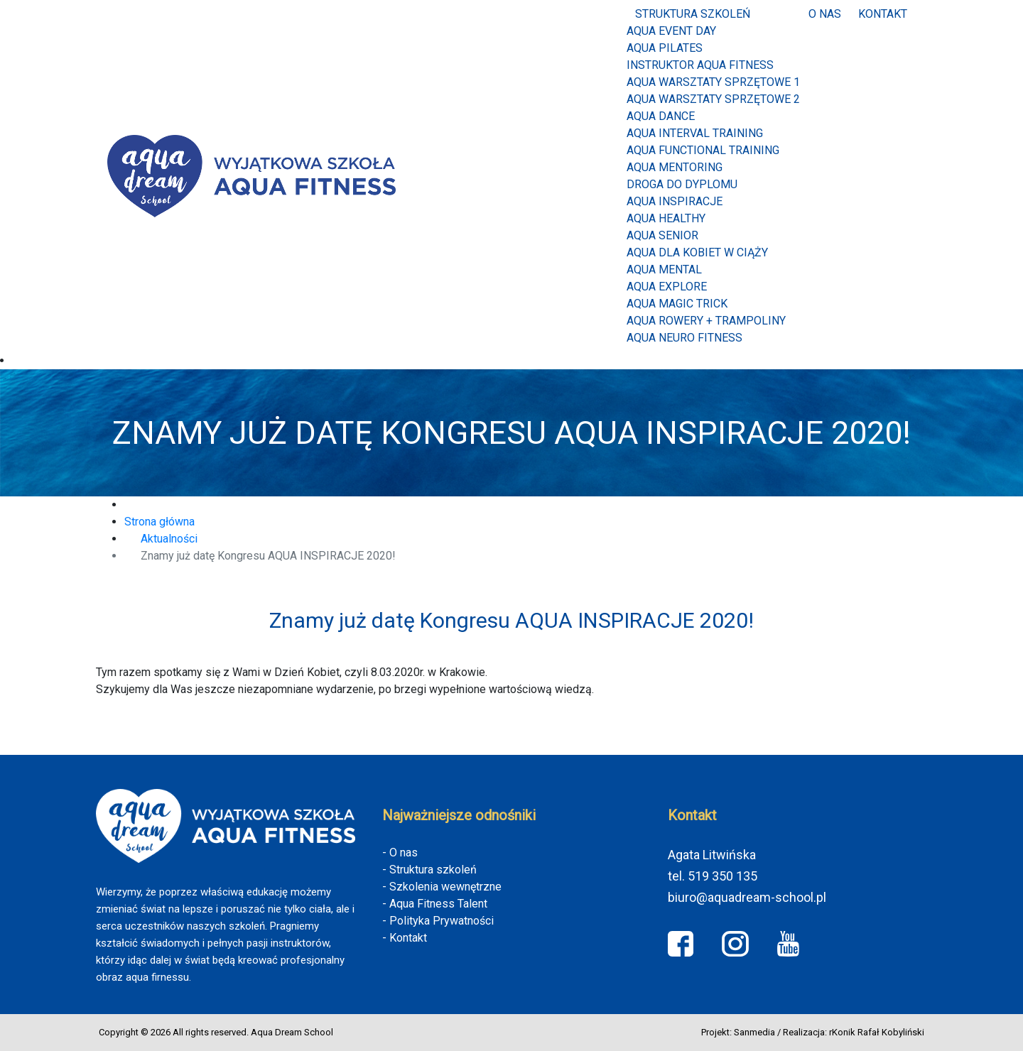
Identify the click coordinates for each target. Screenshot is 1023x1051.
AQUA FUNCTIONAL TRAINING (703, 150)
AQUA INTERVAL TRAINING (695, 133)
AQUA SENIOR (662, 235)
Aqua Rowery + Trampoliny (706, 320)
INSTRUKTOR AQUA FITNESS (700, 65)
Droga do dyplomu (682, 184)
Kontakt (882, 14)
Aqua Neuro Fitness (684, 337)
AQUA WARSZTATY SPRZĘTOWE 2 (713, 99)
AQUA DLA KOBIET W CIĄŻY (697, 252)
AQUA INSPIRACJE (674, 201)
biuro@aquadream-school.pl (747, 897)
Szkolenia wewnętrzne (445, 886)
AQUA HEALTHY (666, 218)
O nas (824, 14)
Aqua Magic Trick (677, 303)
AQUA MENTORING (674, 167)
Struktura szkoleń (692, 14)
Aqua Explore (667, 286)
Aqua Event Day (671, 31)
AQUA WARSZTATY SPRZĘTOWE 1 (713, 82)
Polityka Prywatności (441, 920)
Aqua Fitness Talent (438, 903)
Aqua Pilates (665, 48)
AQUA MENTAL (664, 269)
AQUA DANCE (661, 116)
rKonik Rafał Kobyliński (876, 1032)
